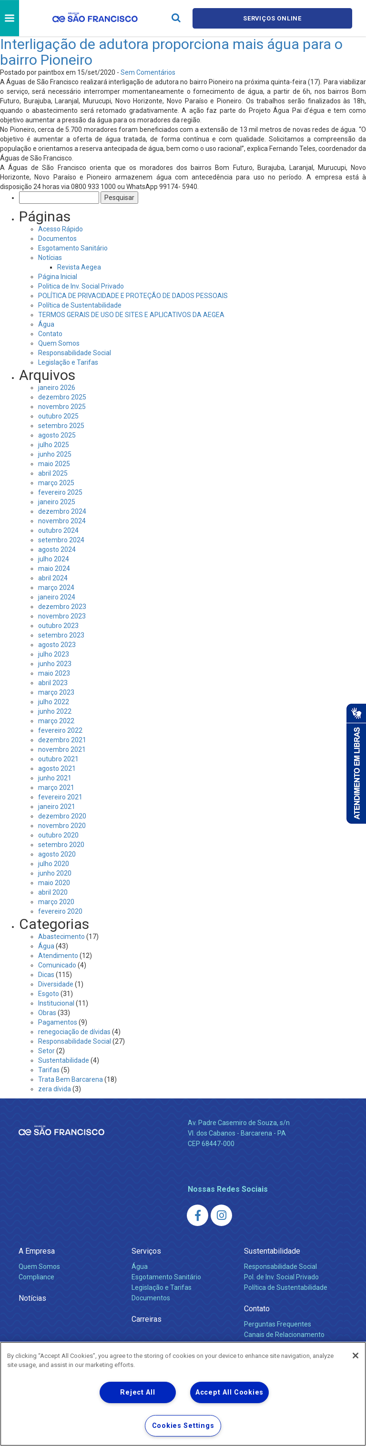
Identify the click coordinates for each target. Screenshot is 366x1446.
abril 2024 (53, 578)
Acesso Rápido (60, 229)
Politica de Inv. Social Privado (81, 286)
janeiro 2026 (56, 387)
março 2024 (56, 587)
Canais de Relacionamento (284, 1334)
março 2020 (56, 902)
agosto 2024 (57, 549)
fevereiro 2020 (60, 911)
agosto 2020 (57, 854)
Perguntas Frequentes (277, 1324)
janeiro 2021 (56, 806)
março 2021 (56, 787)
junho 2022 (54, 711)
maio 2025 (54, 464)
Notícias (50, 257)
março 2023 (56, 692)
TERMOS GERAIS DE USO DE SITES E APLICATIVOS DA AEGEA (131, 315)
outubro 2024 (58, 530)
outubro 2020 (58, 835)
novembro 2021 (62, 749)
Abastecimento (61, 936)
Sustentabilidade (63, 1060)
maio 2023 (54, 673)
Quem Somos (59, 343)
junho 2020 (54, 873)
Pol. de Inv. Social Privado (281, 1277)
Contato (50, 334)
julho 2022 (53, 702)
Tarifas (49, 1070)
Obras (47, 1013)
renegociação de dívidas (74, 1032)
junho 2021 (54, 778)
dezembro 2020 (62, 816)
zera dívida (54, 1089)
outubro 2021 (58, 759)
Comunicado (57, 965)
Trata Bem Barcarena (70, 1079)
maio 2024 (54, 568)
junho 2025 (54, 454)
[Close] (355, 1355)
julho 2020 (53, 864)
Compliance (36, 1277)
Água (46, 324)
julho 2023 (53, 654)
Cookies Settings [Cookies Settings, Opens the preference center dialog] (183, 1426)
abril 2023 (53, 683)
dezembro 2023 (62, 606)
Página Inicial (57, 276)
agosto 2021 (57, 768)
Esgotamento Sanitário (73, 248)
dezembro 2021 (62, 740)
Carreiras (147, 1319)
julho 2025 (53, 445)
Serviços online (272, 18)
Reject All (137, 1392)
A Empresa (37, 1251)
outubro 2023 (58, 625)
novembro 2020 (62, 825)
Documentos (57, 238)
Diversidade (55, 984)
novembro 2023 (62, 616)
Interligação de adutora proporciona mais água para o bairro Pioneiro (171, 52)
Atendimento (58, 955)
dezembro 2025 (62, 397)
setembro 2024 (61, 540)
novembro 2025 (62, 406)
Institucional (56, 1003)
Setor (46, 1051)
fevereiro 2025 (60, 492)
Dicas (46, 974)
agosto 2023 (57, 644)
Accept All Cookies (229, 1392)
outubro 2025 (58, 416)
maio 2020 (54, 883)
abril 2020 (53, 892)
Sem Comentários (148, 72)
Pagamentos (57, 1022)
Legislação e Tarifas (68, 362)
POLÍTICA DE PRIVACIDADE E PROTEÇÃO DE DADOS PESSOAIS (133, 295)
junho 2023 (54, 664)
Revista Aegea (79, 267)
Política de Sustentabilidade (80, 305)
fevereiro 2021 (60, 797)
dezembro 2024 (62, 511)
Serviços (146, 1251)
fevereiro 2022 (60, 730)
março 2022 (56, 721)
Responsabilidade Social (74, 353)
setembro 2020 (61, 844)
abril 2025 (53, 473)
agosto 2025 (57, 435)
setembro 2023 (61, 635)
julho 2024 (53, 559)
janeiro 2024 (56, 597)
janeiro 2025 (56, 502)
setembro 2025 (61, 425)
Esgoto (48, 993)
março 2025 (56, 483)
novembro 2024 (62, 521)
